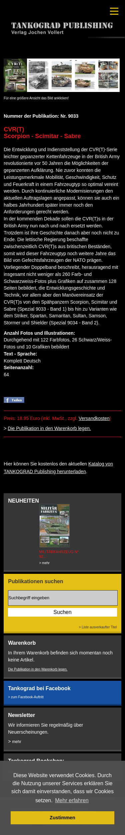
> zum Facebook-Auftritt (25, 697)
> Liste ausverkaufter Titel (98, 627)
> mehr (44, 563)
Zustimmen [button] (62, 817)
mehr (16, 741)
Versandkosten (94, 418)
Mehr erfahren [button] (72, 800)
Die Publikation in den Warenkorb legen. (49, 428)
